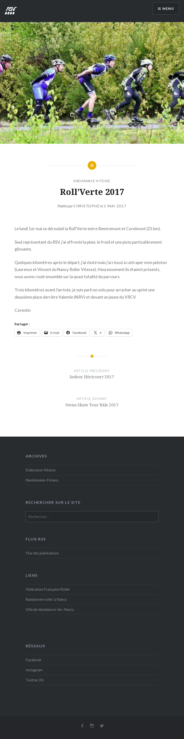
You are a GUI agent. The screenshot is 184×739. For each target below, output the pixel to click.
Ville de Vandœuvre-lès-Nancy (50, 609)
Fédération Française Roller (48, 589)
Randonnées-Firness (42, 480)
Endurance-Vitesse (92, 181)
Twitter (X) (35, 680)
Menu (168, 8)
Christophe (86, 206)
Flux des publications (42, 553)
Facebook (33, 660)
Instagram (34, 670)
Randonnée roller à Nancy (46, 599)
